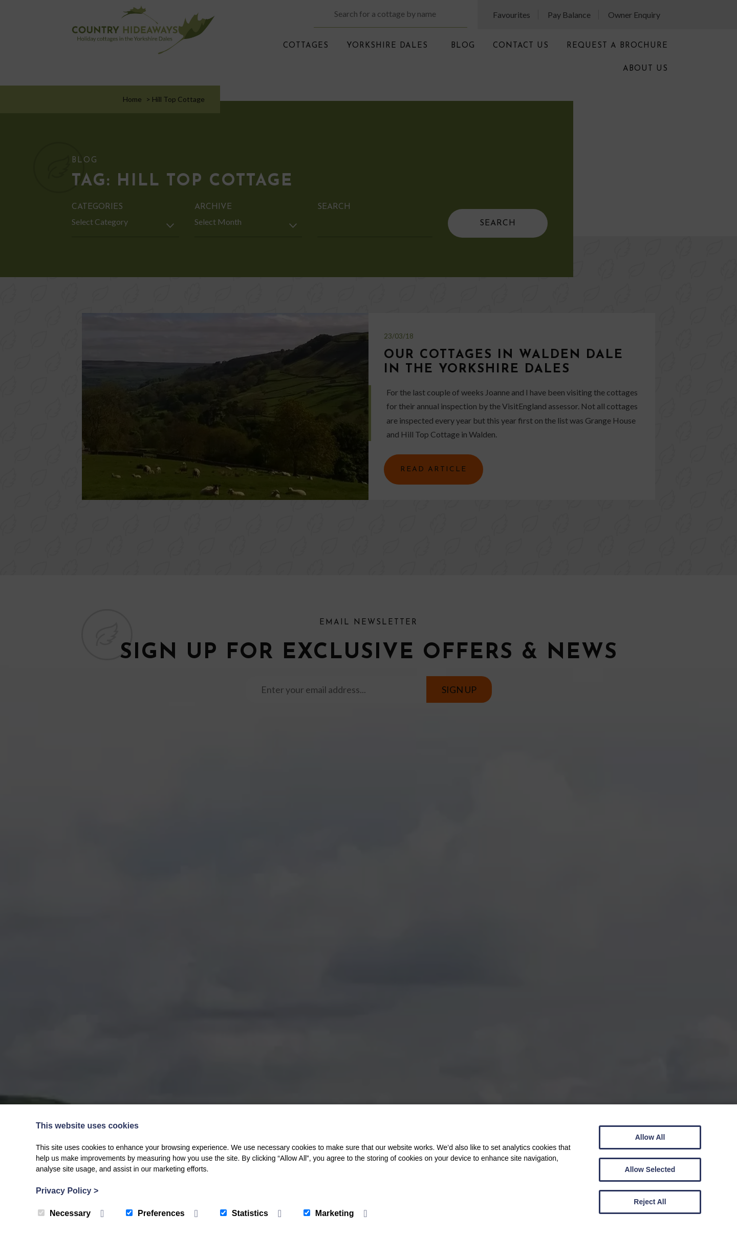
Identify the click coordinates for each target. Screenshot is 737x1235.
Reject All (650, 1202)
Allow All (650, 1137)
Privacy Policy (67, 1190)
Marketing (329, 1213)
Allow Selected (650, 1169)
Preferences (155, 1213)
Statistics (244, 1213)
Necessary (64, 1213)
